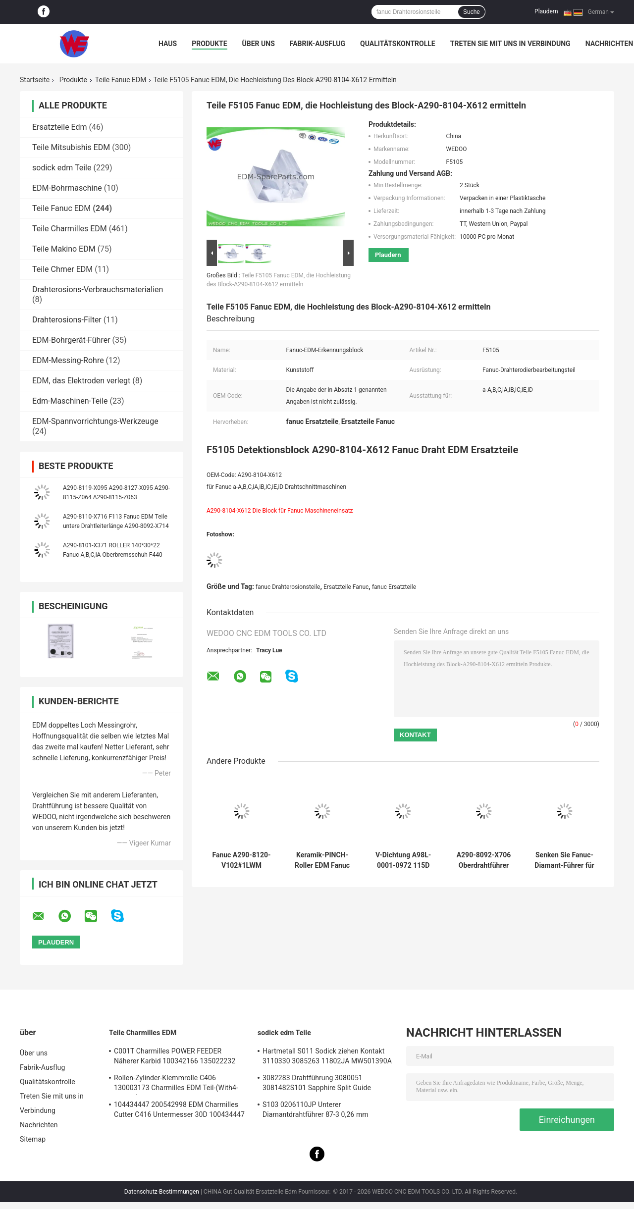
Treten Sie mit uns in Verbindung (510, 44)
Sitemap (33, 1139)
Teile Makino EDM (64, 249)
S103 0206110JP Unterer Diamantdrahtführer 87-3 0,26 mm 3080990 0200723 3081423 (316, 1111)
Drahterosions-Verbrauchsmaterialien (97, 289)
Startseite (35, 80)
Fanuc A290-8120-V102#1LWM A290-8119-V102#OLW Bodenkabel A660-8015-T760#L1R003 (241, 860)
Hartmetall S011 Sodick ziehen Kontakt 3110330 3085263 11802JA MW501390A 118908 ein (327, 1057)
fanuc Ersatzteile (394, 586)
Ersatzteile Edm (59, 127)
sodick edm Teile (61, 167)
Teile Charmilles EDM (69, 228)
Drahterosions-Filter (67, 319)
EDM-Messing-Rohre (68, 360)
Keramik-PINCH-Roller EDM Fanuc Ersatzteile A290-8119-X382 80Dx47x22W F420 (322, 860)
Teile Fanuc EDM (121, 80)
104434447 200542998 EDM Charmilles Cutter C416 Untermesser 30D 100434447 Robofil (179, 1111)
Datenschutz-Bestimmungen (161, 1191)
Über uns (258, 44)
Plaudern (546, 11)
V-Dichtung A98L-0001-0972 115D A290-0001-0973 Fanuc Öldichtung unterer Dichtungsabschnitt (403, 860)
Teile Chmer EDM (62, 269)
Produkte (209, 44)
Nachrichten (609, 44)
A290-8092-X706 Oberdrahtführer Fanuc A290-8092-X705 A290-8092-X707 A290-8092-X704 (483, 860)
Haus (167, 44)
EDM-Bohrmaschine (67, 188)
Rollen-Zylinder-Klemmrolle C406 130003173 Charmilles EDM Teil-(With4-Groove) (176, 1084)
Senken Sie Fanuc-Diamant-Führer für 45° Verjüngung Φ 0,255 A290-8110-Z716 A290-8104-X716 (564, 860)
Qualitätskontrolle (397, 44)
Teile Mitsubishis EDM (71, 147)
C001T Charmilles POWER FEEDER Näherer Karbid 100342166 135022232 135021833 (174, 1057)
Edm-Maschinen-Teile (70, 401)
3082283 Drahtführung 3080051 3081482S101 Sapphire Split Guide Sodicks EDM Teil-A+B (317, 1084)
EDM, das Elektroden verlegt (81, 380)
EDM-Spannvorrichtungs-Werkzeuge (95, 421)
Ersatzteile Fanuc (346, 586)
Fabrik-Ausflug (317, 44)
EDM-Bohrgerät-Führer (71, 340)
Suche (471, 11)
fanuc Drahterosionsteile (288, 586)
